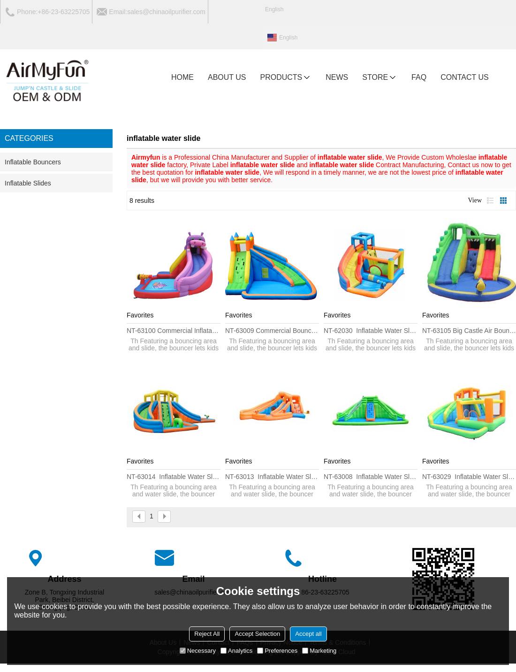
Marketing (319, 650)
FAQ (418, 77)
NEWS (337, 77)
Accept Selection (257, 633)
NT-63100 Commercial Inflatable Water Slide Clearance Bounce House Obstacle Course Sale (173, 330)
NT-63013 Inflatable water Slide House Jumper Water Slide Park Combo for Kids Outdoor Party (272, 476)
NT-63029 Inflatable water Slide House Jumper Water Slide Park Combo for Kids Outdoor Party (469, 476)
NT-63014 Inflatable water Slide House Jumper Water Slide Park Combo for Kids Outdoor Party (173, 476)
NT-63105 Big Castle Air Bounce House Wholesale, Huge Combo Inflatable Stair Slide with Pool (469, 330)
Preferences (277, 650)
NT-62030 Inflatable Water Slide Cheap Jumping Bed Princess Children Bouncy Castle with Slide (370, 330)
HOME (182, 77)
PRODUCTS (286, 77)
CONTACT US (464, 77)
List (490, 200)
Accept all (308, 633)
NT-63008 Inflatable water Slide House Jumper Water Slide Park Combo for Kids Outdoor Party (370, 476)
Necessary (198, 650)
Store (379, 77)
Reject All (207, 633)
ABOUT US (227, 77)
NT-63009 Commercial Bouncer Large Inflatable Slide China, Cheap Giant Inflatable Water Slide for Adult (272, 330)
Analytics (236, 650)
